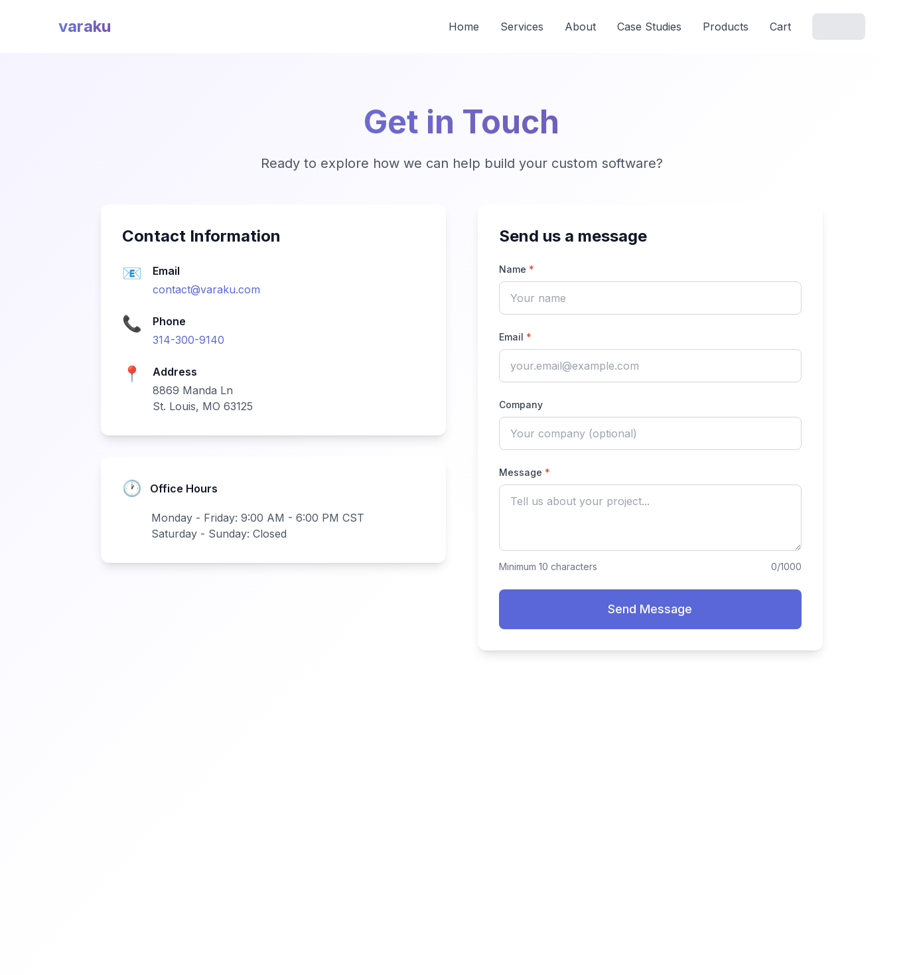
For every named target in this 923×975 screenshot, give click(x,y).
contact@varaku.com (206, 289)
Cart (780, 26)
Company (521, 404)
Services (521, 26)
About (580, 26)
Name (516, 269)
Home (464, 26)
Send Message (650, 609)
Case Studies (649, 26)
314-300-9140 (188, 339)
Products (725, 26)
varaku (84, 26)
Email (515, 336)
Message (524, 472)
